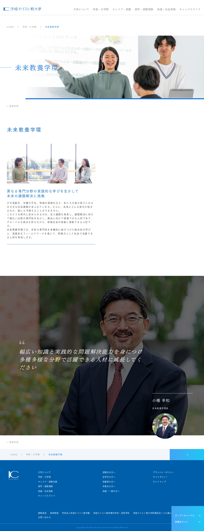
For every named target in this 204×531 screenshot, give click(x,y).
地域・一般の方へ (111, 491)
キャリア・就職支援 (47, 482)
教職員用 (42, 513)
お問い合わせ (44, 517)
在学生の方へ (109, 477)
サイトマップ (159, 482)
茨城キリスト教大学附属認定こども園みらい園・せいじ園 (161, 513)
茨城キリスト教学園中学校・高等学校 (111, 513)
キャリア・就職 (121, 9)
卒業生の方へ (109, 486)
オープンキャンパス (185, 515)
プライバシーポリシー (163, 472)
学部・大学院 (101, 9)
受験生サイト (181, 521)
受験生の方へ (109, 472)
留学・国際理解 (144, 9)
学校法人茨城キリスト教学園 (76, 513)
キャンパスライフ (190, 9)
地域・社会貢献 (166, 9)
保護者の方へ (109, 482)
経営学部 (14, 106)
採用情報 (54, 513)
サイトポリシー (160, 477)
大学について (81, 9)
